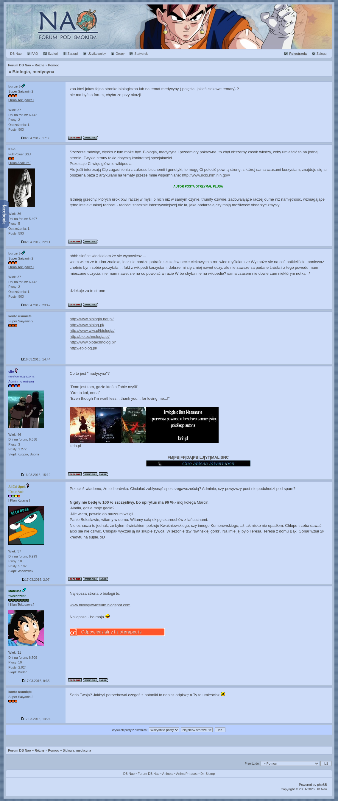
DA (189, 457)
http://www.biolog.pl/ (87, 325)
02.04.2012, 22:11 (36, 242)
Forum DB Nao (19, 750)
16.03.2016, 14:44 (36, 359)
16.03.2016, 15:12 (36, 475)
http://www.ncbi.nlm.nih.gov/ (206, 175)
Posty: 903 (16, 129)
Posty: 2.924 (17, 667)
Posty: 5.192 (17, 566)
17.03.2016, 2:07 (36, 579)
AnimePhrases (187, 773)
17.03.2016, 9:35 (36, 681)
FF (182, 457)
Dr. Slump (207, 773)
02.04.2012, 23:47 (36, 305)
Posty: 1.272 (17, 449)
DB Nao (129, 773)
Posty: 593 (16, 233)
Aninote (167, 773)
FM (170, 457)
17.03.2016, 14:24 (36, 719)
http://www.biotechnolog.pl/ (93, 342)
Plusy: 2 (14, 119)
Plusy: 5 (14, 223)
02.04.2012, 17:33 (36, 138)
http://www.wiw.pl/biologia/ (92, 330)
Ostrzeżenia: (18, 125)
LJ (202, 457)
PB (195, 457)
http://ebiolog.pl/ (83, 348)
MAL (215, 457)
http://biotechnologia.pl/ (90, 336)
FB (176, 457)
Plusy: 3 (14, 444)
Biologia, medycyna (33, 71)
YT (207, 457)
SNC (225, 457)
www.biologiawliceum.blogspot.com (100, 605)
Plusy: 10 (15, 561)
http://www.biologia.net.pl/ (91, 319)
